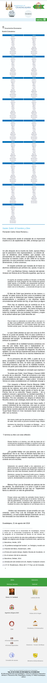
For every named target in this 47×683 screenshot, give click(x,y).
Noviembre (13, 52)
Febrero (13, 38)
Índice (13, 55)
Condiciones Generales (30, 670)
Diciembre (13, 53)
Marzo (13, 40)
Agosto (13, 47)
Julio (12, 46)
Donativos (28, 14)
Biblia (12, 580)
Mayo (12, 43)
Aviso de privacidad (16, 670)
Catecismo (34, 580)
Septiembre (13, 48)
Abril (13, 41)
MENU (41, 19)
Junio (13, 44)
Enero (13, 37)
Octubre (13, 50)
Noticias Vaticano (12, 584)
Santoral (34, 584)
